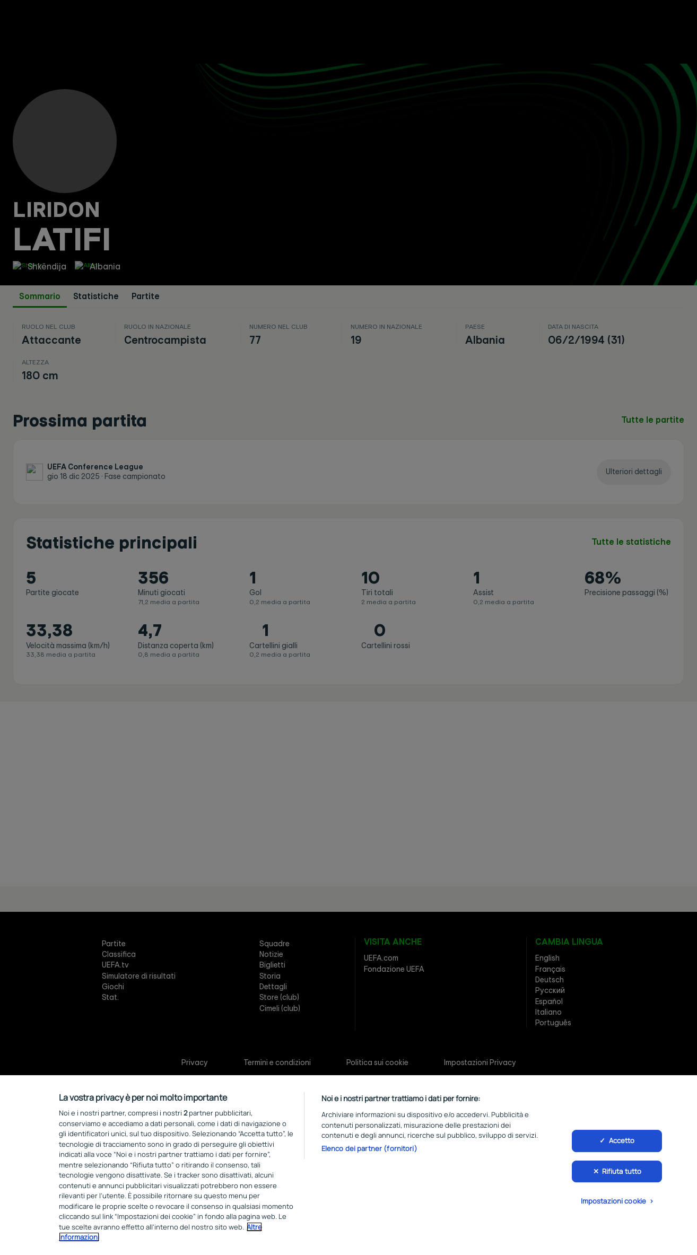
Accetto (622, 1143)
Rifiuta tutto (622, 1173)
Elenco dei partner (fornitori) (369, 1150)
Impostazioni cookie (613, 1203)
